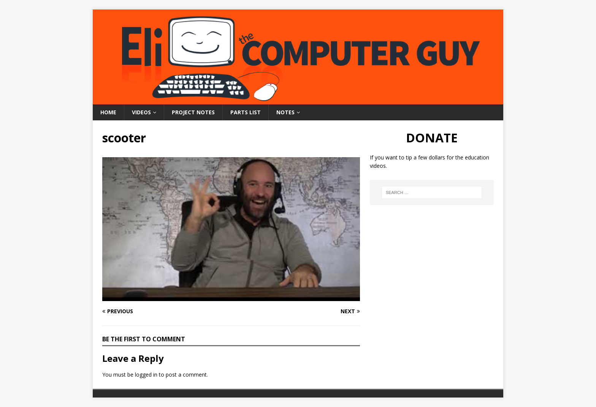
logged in (146, 374)
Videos (141, 112)
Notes (285, 112)
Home (108, 112)
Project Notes (193, 112)
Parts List (245, 112)
